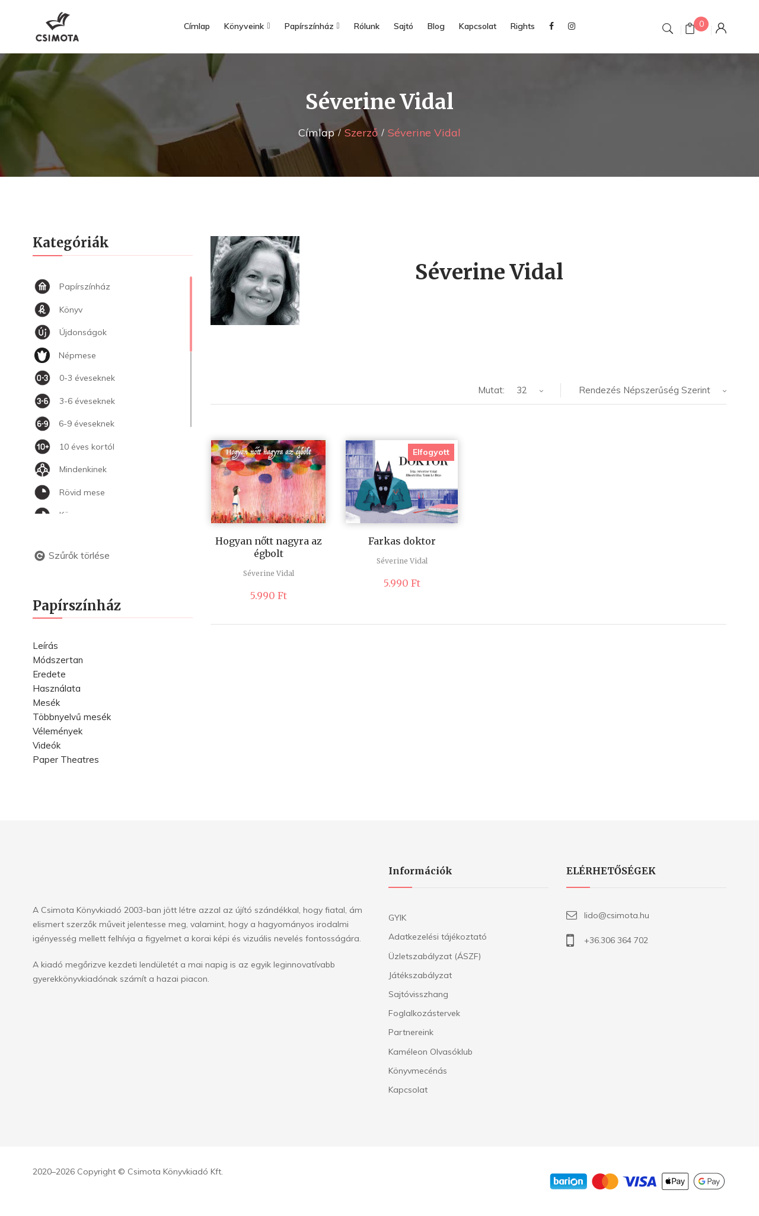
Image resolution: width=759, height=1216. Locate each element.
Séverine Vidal (268, 573)
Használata (57, 688)
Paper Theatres (66, 759)
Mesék (46, 702)
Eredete (49, 674)
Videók (46, 745)
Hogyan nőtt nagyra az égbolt (268, 547)
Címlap (316, 132)
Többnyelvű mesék (72, 716)
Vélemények (57, 731)
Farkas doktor (402, 541)
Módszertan (58, 660)
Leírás (45, 645)
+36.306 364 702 (616, 940)
